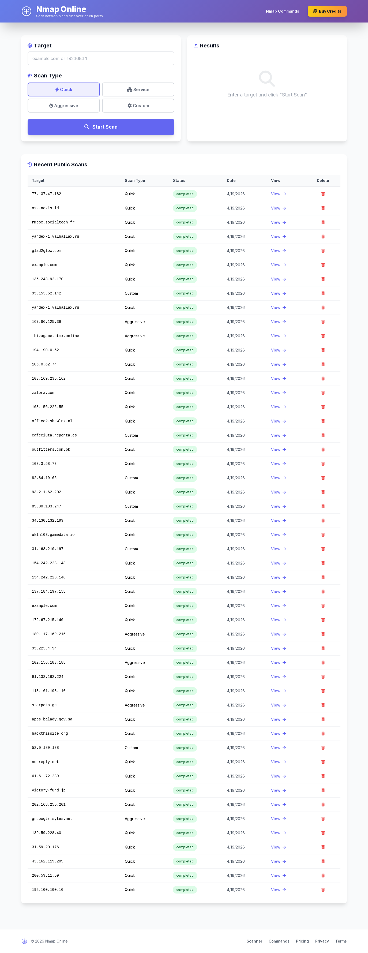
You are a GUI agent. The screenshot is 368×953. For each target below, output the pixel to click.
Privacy (322, 941)
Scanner (254, 941)
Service (138, 89)
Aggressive (63, 105)
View (278, 194)
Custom (138, 105)
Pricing (302, 941)
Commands (279, 941)
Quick (63, 89)
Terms (341, 941)
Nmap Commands (282, 11)
